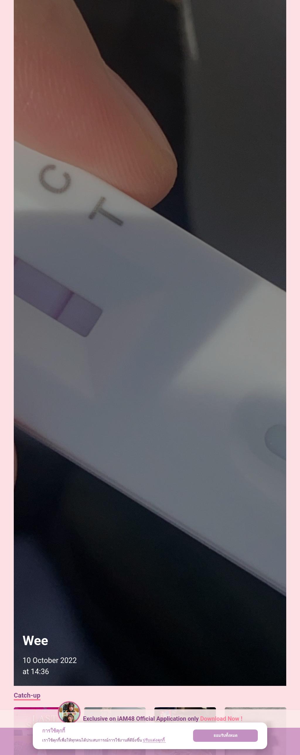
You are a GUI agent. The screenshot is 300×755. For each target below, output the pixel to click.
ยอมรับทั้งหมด (226, 735)
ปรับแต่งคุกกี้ (154, 740)
